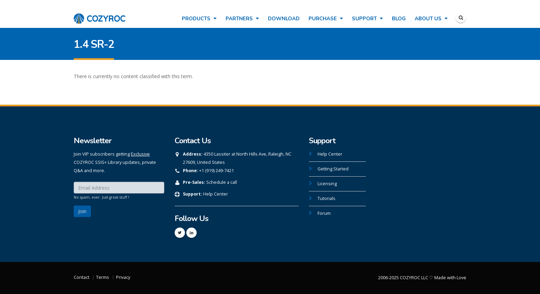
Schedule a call (221, 182)
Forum (324, 213)
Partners (242, 18)
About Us (431, 18)
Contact (81, 277)
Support (367, 18)
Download (284, 18)
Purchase (326, 18)
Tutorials (326, 198)
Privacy (123, 277)
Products (199, 18)
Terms (102, 277)
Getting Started (333, 169)
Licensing (327, 184)
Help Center (215, 194)
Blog (399, 18)
